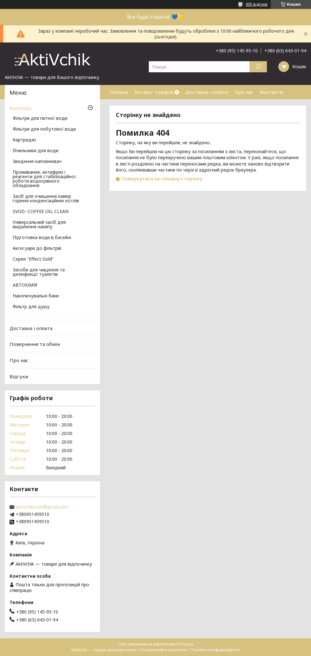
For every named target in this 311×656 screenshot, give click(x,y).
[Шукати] (258, 66)
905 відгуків (257, 4)
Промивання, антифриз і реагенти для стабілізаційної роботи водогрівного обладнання (44, 179)
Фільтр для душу (31, 306)
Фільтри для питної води (40, 118)
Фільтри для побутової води (44, 129)
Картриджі (24, 140)
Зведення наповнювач (37, 161)
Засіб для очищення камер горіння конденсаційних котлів (46, 199)
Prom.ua (186, 644)
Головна (118, 92)
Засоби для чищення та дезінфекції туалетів (39, 272)
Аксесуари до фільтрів (37, 248)
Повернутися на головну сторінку (161, 178)
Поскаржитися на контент (163, 650)
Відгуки (19, 376)
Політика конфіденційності (215, 650)
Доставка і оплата (206, 92)
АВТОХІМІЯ (25, 285)
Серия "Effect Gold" (33, 259)
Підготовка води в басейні (42, 237)
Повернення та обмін (35, 344)
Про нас (244, 92)
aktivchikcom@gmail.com (42, 507)
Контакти (271, 92)
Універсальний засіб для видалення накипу (39, 225)
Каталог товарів (154, 92)
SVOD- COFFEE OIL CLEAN (41, 211)
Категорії (21, 108)
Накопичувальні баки (36, 296)
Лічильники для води (35, 150)
